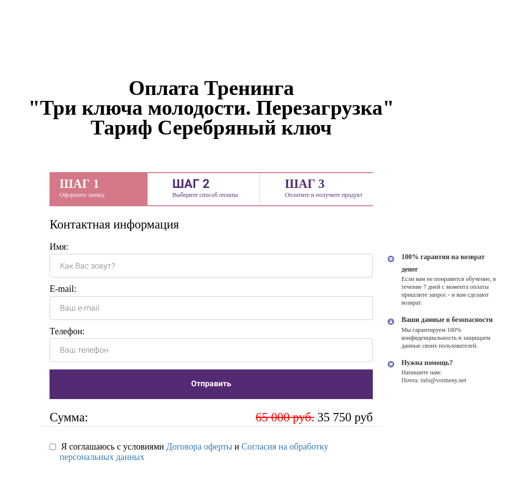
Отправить (211, 383)
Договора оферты (199, 447)
